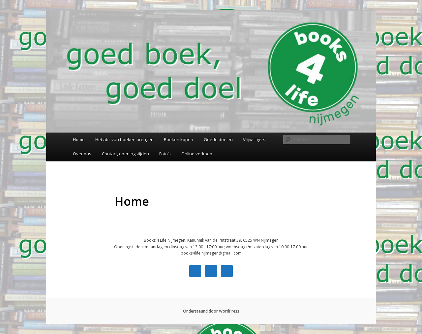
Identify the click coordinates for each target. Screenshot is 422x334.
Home (79, 139)
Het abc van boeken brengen (124, 139)
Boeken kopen (178, 139)
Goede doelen (218, 139)
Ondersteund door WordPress (211, 311)
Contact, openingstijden (125, 154)
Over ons (82, 154)
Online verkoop (196, 154)
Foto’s (165, 154)
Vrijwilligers (254, 139)
